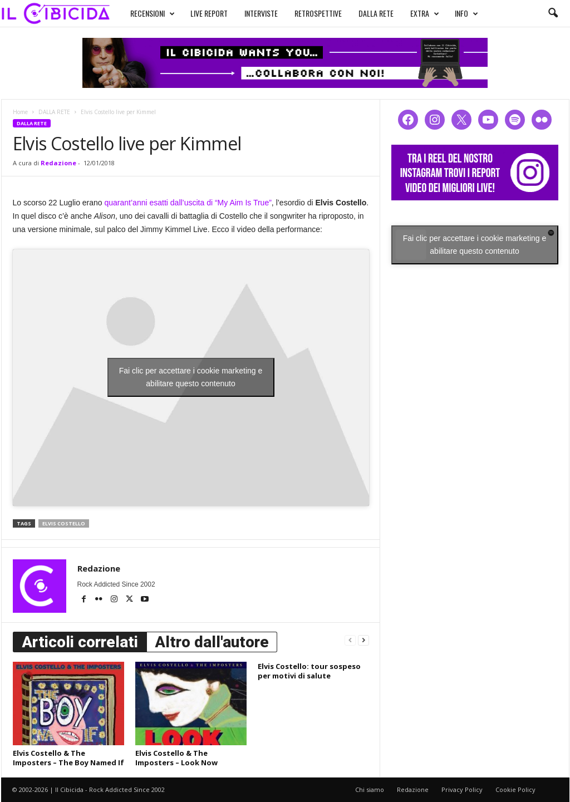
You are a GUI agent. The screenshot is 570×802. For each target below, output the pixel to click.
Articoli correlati (80, 642)
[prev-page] (350, 640)
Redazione (58, 163)
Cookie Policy (515, 789)
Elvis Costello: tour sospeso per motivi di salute (309, 671)
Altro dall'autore (212, 642)
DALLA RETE (376, 13)
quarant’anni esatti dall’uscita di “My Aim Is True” (188, 202)
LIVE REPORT (209, 13)
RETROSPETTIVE (318, 13)
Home (20, 112)
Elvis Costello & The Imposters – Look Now (176, 757)
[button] (552, 13)
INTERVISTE (261, 13)
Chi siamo (369, 789)
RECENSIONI (152, 13)
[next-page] (363, 640)
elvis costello (63, 523)
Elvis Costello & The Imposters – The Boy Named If (68, 757)
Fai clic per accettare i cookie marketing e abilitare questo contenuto (191, 377)
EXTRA (424, 13)
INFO (466, 13)
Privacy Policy (462, 789)
